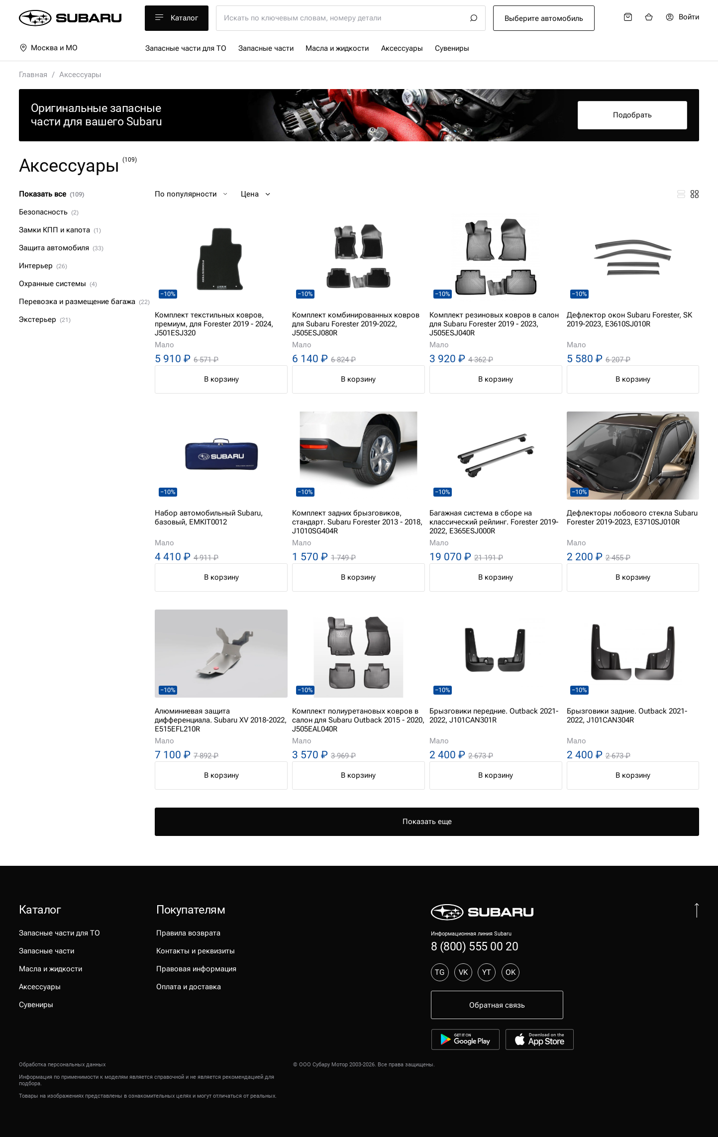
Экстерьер (45, 319)
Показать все (52, 194)
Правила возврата (188, 933)
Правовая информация (196, 968)
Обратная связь (497, 1005)
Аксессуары (402, 48)
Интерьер (43, 265)
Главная (33, 74)
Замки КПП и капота (60, 229)
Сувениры (452, 48)
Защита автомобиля (61, 247)
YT (486, 972)
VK (463, 972)
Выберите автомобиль (544, 18)
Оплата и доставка (188, 986)
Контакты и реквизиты (195, 950)
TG (439, 972)
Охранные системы (58, 283)
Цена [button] (256, 194)
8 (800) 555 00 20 (474, 946)
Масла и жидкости (337, 48)
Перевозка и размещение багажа (84, 301)
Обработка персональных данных (62, 1064)
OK (510, 972)
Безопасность (49, 211)
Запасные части (266, 48)
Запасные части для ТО (185, 48)
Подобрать (632, 114)
